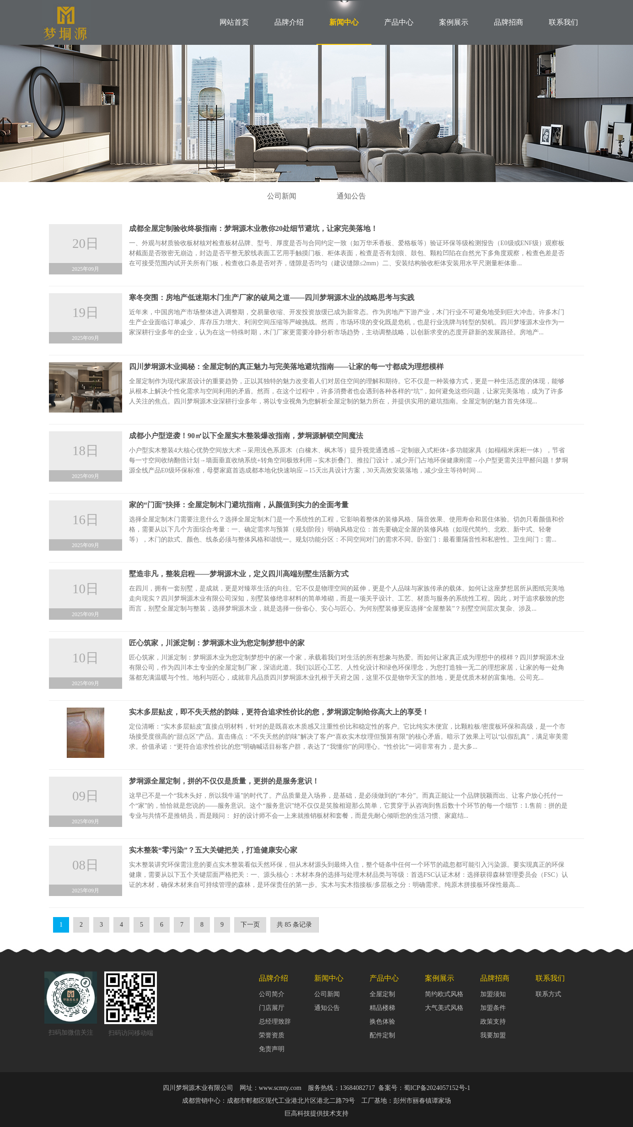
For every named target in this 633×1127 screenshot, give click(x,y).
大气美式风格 (444, 1007)
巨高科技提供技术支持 (316, 1113)
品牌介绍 (289, 22)
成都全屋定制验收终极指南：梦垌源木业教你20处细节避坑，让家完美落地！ (253, 228)
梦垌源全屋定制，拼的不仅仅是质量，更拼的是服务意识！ (224, 781)
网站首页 (234, 22)
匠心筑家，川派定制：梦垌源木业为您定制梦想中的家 (217, 643)
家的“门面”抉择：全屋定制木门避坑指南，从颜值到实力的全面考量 (239, 505)
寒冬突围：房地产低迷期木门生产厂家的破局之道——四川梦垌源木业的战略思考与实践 (271, 297)
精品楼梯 (382, 1007)
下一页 (250, 924)
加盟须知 (493, 994)
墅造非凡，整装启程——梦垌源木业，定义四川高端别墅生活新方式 (239, 574)
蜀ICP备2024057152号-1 (437, 1087)
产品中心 (398, 22)
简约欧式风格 (444, 994)
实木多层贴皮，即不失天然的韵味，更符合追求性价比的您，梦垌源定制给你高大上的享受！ (279, 712)
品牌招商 (508, 22)
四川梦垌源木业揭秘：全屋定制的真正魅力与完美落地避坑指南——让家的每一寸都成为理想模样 (286, 366)
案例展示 (453, 22)
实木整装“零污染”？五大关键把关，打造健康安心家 (213, 850)
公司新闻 (281, 196)
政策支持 (493, 1021)
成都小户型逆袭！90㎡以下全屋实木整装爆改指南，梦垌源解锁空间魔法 (246, 436)
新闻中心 (344, 22)
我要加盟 (493, 1035)
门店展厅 (271, 1007)
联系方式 (548, 994)
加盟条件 (493, 1007)
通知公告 (351, 196)
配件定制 (382, 1035)
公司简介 (271, 994)
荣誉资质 (271, 1035)
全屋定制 (382, 994)
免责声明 (271, 1049)
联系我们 (563, 22)
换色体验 (382, 1021)
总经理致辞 (275, 1021)
